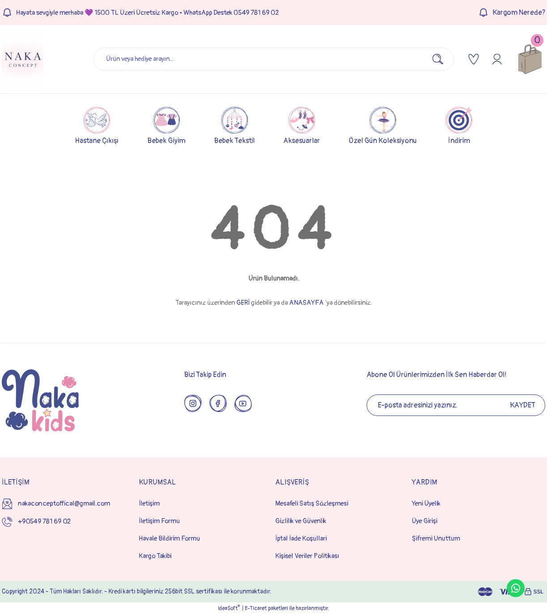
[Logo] (22, 59)
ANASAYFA (306, 303)
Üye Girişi (424, 521)
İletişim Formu (159, 521)
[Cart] (530, 59)
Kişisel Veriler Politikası (307, 556)
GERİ (243, 303)
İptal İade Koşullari (301, 538)
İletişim (149, 503)
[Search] (273, 59)
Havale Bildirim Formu (169, 538)
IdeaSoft (229, 608)
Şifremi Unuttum (436, 538)
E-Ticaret (256, 608)
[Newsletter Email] (456, 405)
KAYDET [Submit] (522, 405)
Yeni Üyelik (426, 503)
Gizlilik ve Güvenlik (300, 521)
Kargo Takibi (155, 556)
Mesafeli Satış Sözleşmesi (311, 503)
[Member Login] (496, 59)
